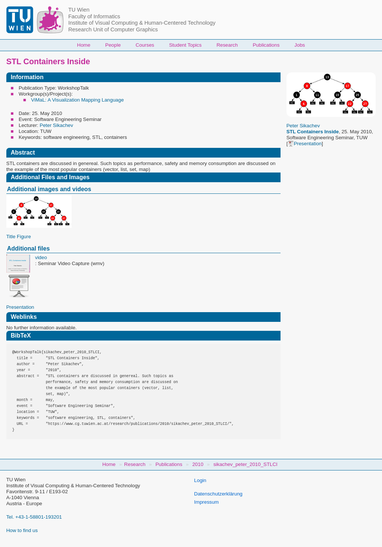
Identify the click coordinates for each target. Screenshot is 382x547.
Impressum (206, 502)
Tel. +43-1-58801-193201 (34, 517)
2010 (197, 464)
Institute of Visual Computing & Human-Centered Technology (142, 23)
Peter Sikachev (303, 125)
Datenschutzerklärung (218, 494)
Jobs (299, 45)
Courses (145, 45)
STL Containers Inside (312, 131)
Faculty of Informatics (94, 16)
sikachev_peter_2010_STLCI (245, 464)
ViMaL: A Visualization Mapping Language (77, 100)
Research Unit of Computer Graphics (113, 29)
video (41, 257)
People (113, 45)
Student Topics (185, 45)
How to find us (22, 530)
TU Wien (79, 10)
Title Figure (18, 236)
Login (200, 480)
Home (84, 45)
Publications (266, 45)
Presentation (305, 143)
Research (227, 45)
